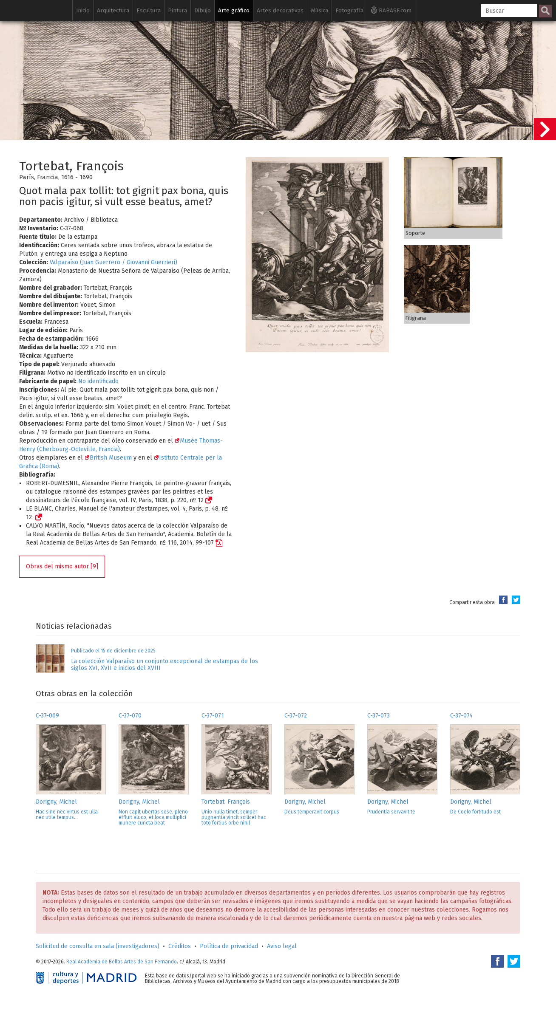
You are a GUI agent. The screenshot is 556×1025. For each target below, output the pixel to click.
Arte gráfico (234, 10)
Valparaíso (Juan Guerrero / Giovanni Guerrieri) (113, 262)
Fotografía (349, 10)
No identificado (98, 381)
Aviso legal (282, 946)
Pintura (177, 10)
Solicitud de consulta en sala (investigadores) (97, 946)
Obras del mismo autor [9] (62, 566)
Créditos (179, 946)
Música (319, 10)
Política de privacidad (229, 946)
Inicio (83, 10)
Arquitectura (113, 10)
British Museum (108, 457)
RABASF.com (391, 10)
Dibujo (202, 10)
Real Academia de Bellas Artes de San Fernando (121, 962)
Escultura (148, 10)
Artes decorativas (280, 10)
